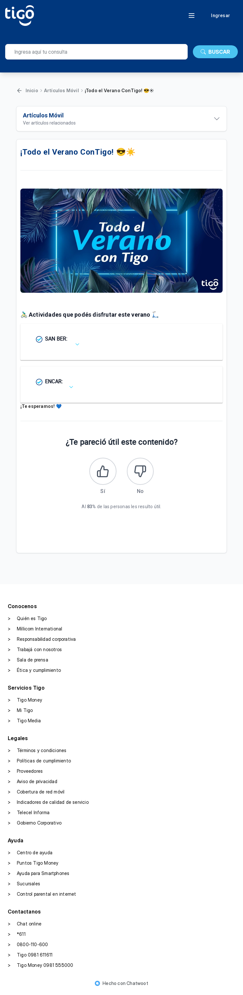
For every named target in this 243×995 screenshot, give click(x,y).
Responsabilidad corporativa (42, 641)
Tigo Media (24, 722)
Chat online (24, 926)
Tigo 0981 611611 (30, 957)
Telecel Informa (29, 814)
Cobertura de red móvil (36, 794)
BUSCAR (215, 52)
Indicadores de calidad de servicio (48, 804)
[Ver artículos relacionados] (122, 118)
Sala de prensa (28, 662)
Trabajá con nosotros (35, 651)
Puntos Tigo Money (33, 865)
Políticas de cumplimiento (39, 763)
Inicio (32, 90)
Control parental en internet (42, 896)
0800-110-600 (28, 946)
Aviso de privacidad (32, 783)
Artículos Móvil (61, 90)
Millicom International (35, 631)
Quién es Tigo (27, 620)
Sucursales (24, 885)
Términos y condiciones (37, 752)
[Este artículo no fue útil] (141, 472)
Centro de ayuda (30, 854)
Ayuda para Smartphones (38, 875)
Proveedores (25, 773)
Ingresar (220, 15)
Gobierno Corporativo (34, 825)
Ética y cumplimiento (34, 672)
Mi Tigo (20, 712)
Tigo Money (25, 702)
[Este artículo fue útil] (101, 472)
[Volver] (19, 90)
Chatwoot (137, 985)
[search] (96, 52)
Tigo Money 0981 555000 (40, 967)
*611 (17, 936)
